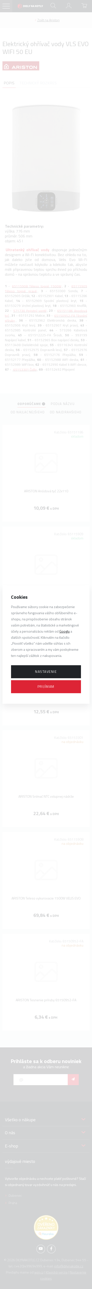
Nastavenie (46, 671)
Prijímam (46, 686)
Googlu (64, 631)
